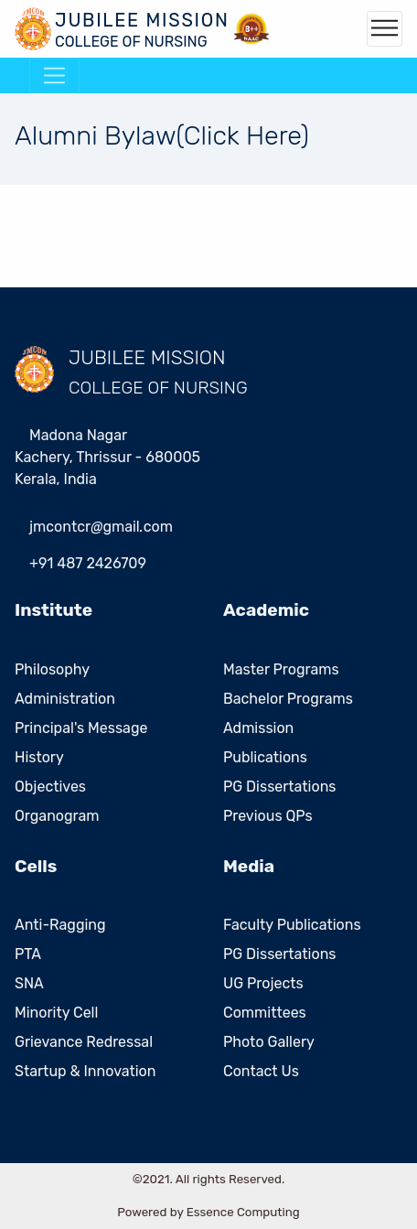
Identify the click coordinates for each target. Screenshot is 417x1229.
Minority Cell (56, 1012)
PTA (28, 954)
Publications (265, 757)
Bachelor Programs (288, 698)
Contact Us (261, 1071)
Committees (264, 1012)
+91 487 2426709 (87, 563)
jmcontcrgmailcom (101, 526)
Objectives (50, 786)
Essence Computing (243, 1212)
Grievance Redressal (84, 1042)
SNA (29, 983)
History (39, 757)
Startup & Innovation (85, 1071)
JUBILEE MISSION (147, 357)
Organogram (57, 816)
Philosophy (52, 669)
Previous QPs (268, 816)
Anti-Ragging (60, 924)
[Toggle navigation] (384, 29)
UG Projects (263, 983)
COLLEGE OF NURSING (158, 387)
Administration (65, 698)
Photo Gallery (269, 1042)
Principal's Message (81, 728)
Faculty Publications (292, 924)
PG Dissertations (280, 786)
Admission (258, 728)
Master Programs (281, 669)
